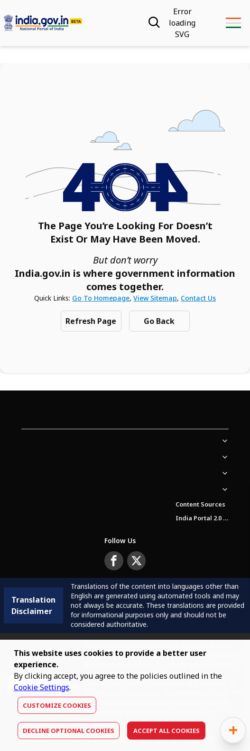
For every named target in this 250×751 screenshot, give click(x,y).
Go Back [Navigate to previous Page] (159, 321)
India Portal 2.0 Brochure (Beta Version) (202, 518)
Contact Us (198, 297)
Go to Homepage (101, 297)
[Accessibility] (182, 23)
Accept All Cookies (166, 730)
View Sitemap (155, 297)
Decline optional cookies (68, 730)
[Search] (153, 23)
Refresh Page (90, 321)
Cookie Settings (41, 687)
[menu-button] (233, 23)
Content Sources (200, 504)
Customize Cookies (57, 705)
